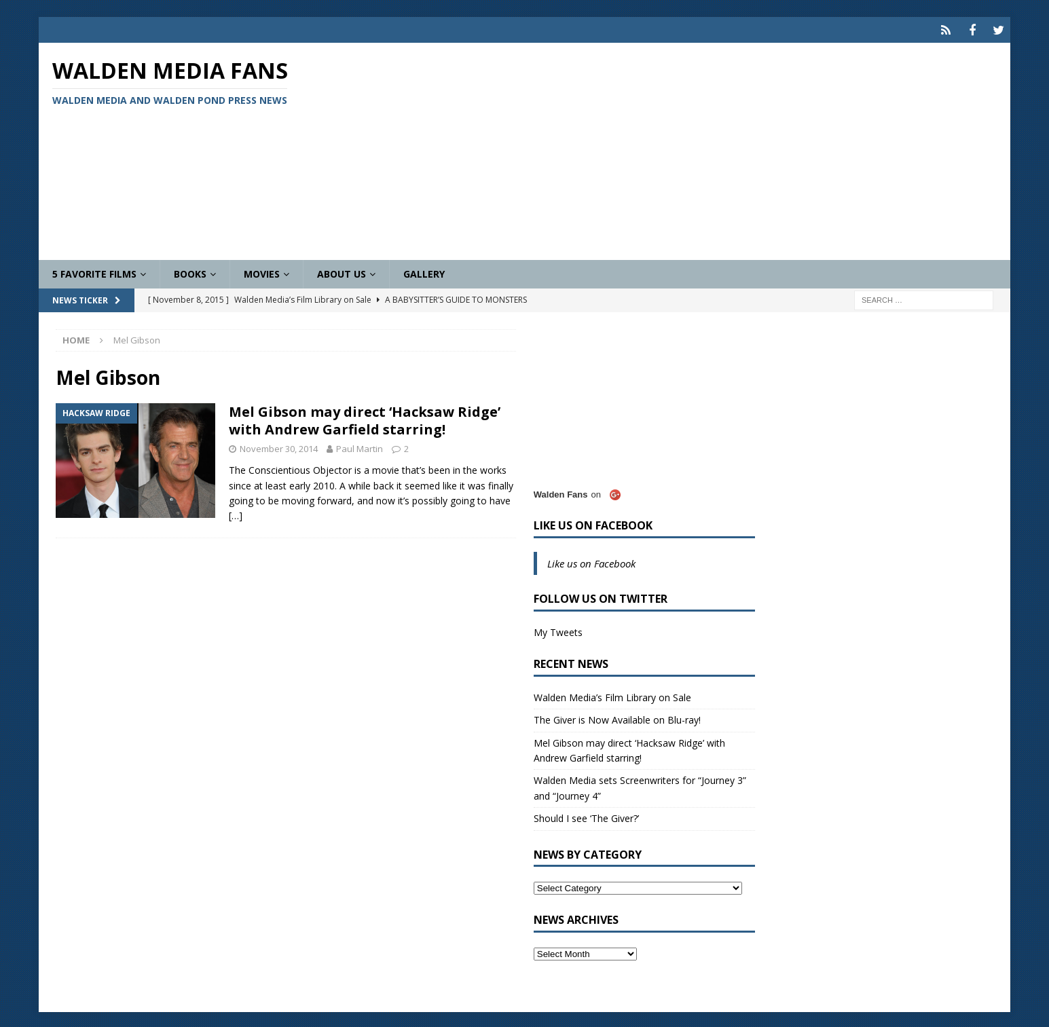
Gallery (424, 271)
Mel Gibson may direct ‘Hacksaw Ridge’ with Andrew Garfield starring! (364, 419)
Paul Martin (359, 447)
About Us (341, 271)
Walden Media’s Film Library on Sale (612, 695)
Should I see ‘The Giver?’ (586, 816)
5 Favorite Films (94, 271)
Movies (262, 271)
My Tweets (558, 630)
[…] (235, 514)
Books (190, 271)
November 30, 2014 (279, 447)
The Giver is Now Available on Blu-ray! (617, 717)
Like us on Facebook (593, 523)
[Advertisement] (684, 149)
